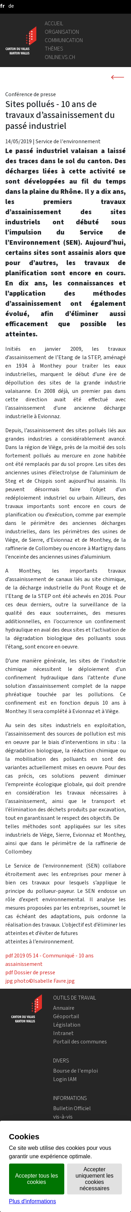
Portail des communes (80, 1041)
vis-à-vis (63, 1116)
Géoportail (66, 1016)
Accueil (54, 23)
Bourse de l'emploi (75, 1070)
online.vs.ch (60, 57)
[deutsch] (11, 5)
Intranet (63, 1033)
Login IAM (65, 1079)
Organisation (62, 31)
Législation (66, 1024)
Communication (64, 40)
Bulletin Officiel (72, 1108)
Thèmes (54, 48)
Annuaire (63, 1008)
